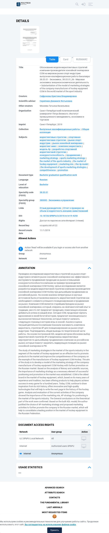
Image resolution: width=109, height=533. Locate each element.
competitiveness (48, 170)
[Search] (77, 4)
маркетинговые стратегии (53, 137)
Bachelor (44, 184)
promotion (63, 170)
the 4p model (82, 164)
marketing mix (66, 164)
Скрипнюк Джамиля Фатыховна (56, 101)
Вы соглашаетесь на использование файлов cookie (50, 524)
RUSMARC (81, 59)
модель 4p (45, 149)
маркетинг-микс (48, 146)
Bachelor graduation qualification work (58, 175)
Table (52, 59)
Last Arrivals (54, 507)
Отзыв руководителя (50, 208)
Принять (54, 530)
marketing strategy (49, 158)
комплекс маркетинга (70, 146)
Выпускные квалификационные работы (60, 129)
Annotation (26, 268)
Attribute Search (54, 492)
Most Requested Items (54, 512)
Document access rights (36, 424)
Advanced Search (54, 487)
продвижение (73, 155)
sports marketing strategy (72, 158)
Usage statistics (30, 467)
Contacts (54, 497)
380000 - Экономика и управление (57, 200)
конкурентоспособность (52, 155)
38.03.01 (44, 192)
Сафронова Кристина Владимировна (58, 96)
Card (65, 59)
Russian (43, 179)
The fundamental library (54, 502)
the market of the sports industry (55, 161)
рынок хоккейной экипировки (68, 143)
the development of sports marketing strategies (63, 167)
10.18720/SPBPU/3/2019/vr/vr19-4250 (59, 216)
